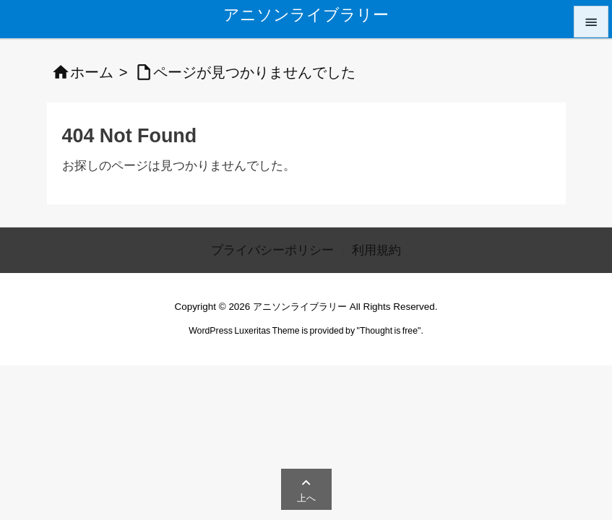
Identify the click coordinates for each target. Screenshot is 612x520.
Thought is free (389, 331)
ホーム (91, 72)
